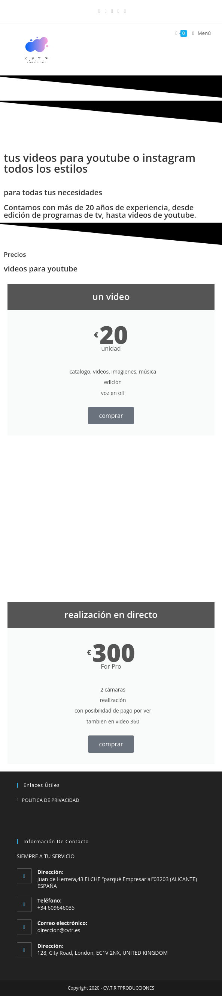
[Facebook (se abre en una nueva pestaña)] (99, 11)
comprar (111, 415)
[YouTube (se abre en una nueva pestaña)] (118, 11)
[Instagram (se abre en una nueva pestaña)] (106, 11)
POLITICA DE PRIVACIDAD (50, 800)
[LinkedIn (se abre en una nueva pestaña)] (112, 11)
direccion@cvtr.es (58, 930)
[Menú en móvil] (199, 33)
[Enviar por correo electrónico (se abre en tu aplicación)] (124, 11)
